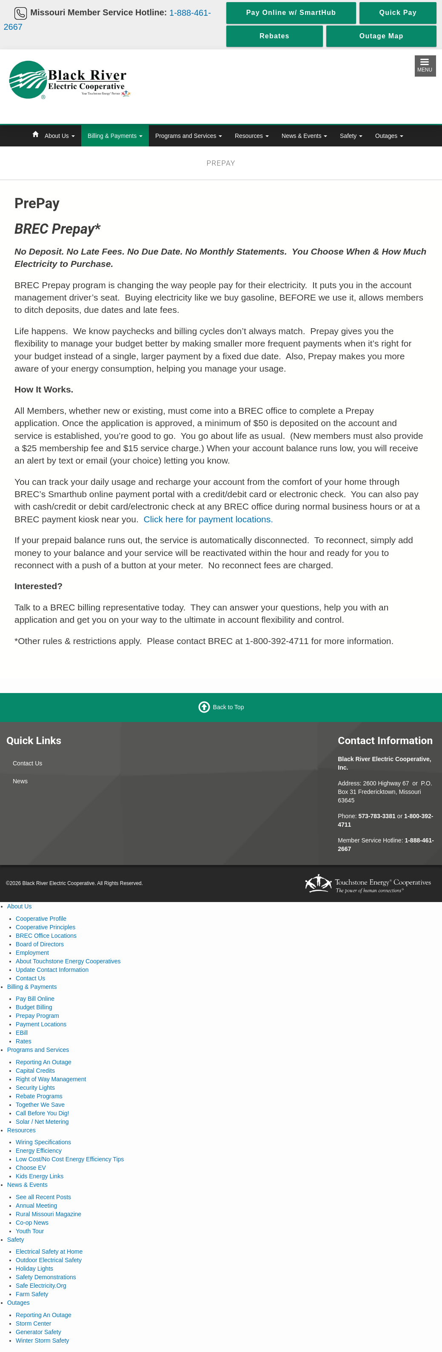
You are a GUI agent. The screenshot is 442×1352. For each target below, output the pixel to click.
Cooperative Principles (45, 927)
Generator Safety (38, 1332)
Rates (23, 1041)
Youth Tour (30, 1231)
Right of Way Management (51, 1079)
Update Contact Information (52, 969)
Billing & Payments (115, 135)
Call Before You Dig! (42, 1113)
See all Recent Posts (43, 1197)
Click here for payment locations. (208, 519)
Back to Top (228, 707)
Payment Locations (41, 1024)
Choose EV (31, 1167)
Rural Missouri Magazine (48, 1214)
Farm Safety (32, 1294)
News (20, 781)
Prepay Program (37, 1015)
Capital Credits (35, 1070)
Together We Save (40, 1104)
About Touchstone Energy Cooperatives (68, 961)
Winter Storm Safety (42, 1340)
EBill (22, 1032)
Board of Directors (40, 944)
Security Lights (35, 1087)
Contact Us (27, 763)
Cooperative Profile (41, 918)
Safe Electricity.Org (41, 1285)
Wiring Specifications (43, 1142)
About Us (60, 135)
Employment (32, 952)
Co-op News (32, 1222)
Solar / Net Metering (42, 1121)
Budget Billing (34, 1007)
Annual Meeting (36, 1205)
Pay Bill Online (35, 998)
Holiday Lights (34, 1268)
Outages (389, 135)
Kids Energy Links (39, 1176)
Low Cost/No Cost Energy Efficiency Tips (70, 1159)
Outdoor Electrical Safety (49, 1260)
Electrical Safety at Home (49, 1251)
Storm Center (33, 1323)
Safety (351, 135)
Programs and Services (188, 135)
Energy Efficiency (39, 1150)
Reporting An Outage (43, 1062)
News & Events (304, 135)
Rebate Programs (39, 1096)
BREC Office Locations (46, 935)
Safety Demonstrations (46, 1277)
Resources (252, 135)
